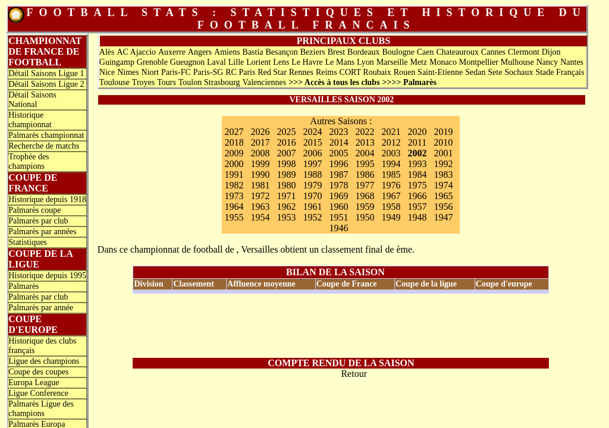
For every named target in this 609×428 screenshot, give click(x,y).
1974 (443, 185)
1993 (416, 164)
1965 (443, 196)
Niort (150, 72)
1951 (338, 217)
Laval (216, 62)
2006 (312, 153)
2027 (233, 132)
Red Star (272, 72)
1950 (364, 217)
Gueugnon (187, 62)
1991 (233, 174)
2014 (339, 142)
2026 (259, 132)
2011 (417, 142)
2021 (390, 132)
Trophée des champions (28, 161)
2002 (416, 153)
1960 (338, 207)
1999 (259, 164)
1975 (416, 185)
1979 (312, 185)
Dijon (551, 52)
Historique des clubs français (42, 345)
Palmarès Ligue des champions (41, 408)
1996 (338, 164)
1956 (443, 207)
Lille (236, 62)
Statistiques (27, 242)
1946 (338, 228)
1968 (364, 196)
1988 (312, 174)
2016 (286, 142)
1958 (390, 207)
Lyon (365, 62)
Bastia (253, 52)
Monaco (443, 62)
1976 (390, 185)
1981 (259, 185)
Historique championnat (29, 120)
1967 (390, 196)
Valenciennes (264, 82)
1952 (312, 217)
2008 (259, 153)
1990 (259, 174)
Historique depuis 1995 (47, 275)
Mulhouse (517, 62)
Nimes (128, 72)
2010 (443, 142)
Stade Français (559, 72)
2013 (365, 142)
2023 (338, 132)
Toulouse (114, 82)
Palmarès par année (40, 307)
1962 (286, 207)
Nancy (547, 62)
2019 (443, 132)
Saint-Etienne (440, 72)
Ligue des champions (43, 361)
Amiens (227, 52)
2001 (443, 153)
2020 (416, 132)
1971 (286, 196)
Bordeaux (363, 52)
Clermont (523, 52)
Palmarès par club (38, 220)
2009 (233, 153)
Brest (337, 52)
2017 (260, 142)
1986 (364, 174)
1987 (338, 174)
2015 (312, 142)
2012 (391, 142)
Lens (281, 62)
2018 (234, 142)
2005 (338, 153)
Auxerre (172, 52)
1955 (233, 217)
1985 (390, 174)
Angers (200, 52)
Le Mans (339, 62)
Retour (354, 374)
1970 (312, 196)
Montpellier (478, 62)
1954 (259, 217)
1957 (416, 207)
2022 (364, 132)
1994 (390, 164)
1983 (443, 174)
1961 (312, 207)
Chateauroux (457, 52)
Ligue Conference (38, 393)
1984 (416, 174)
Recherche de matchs (43, 145)
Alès (107, 52)
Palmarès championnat (46, 135)
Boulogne (398, 52)
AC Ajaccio (136, 52)
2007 (286, 153)
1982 (233, 185)
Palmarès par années (42, 231)
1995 (364, 164)
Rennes (301, 72)
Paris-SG (208, 72)
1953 (286, 217)
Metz (418, 62)
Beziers (312, 52)
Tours (166, 82)
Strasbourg (222, 82)
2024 (312, 132)
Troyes (143, 82)
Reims (326, 72)
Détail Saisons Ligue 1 (46, 73)
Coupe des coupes (38, 371)
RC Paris (240, 72)
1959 (364, 207)
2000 (233, 164)
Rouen (405, 72)
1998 (286, 164)
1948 (416, 217)
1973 (233, 196)
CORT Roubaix (365, 72)
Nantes (571, 62)
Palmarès (23, 286)
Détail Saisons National (32, 99)
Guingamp (116, 62)
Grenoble (152, 62)
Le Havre (306, 62)
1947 (443, 217)
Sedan (475, 72)
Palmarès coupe (34, 210)
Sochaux (518, 72)
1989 (286, 174)
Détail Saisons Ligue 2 (46, 84)
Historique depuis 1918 (47, 199)
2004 (364, 153)
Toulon (190, 82)
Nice (107, 72)
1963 (259, 207)
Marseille (392, 62)
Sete (495, 72)
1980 (286, 185)
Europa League (33, 382)
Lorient (258, 62)
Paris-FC (176, 72)
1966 (416, 196)
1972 (259, 196)
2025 (286, 132)
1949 (390, 217)
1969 (338, 196)
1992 (443, 164)
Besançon (281, 52)
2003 (390, 153)
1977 (364, 185)
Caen (425, 52)
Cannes (493, 52)
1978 (338, 185)
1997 (312, 164)
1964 (233, 207)
